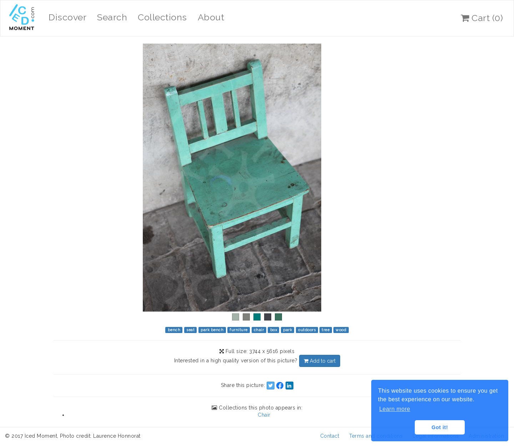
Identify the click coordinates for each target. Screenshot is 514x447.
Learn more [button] (394, 409)
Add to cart (320, 361)
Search (112, 17)
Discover (67, 17)
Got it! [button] (440, 427)
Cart (482, 18)
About (211, 17)
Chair (264, 415)
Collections (162, 17)
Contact (329, 436)
